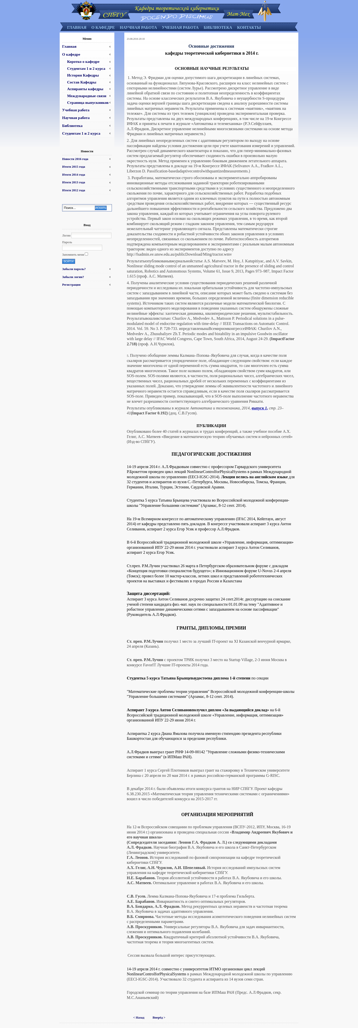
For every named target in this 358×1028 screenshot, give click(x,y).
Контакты (249, 27)
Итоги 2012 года (73, 190)
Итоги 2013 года (73, 182)
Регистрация (71, 284)
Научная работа (138, 27)
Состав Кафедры (81, 82)
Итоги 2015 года (73, 166)
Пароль (67, 242)
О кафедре (103, 27)
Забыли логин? (73, 277)
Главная (76, 27)
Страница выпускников (88, 102)
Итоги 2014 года (73, 174)
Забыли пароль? (74, 269)
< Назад (138, 1017)
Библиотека (218, 27)
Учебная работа (180, 27)
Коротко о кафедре (83, 61)
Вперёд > (159, 1017)
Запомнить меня (73, 254)
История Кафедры (83, 75)
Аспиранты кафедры (85, 89)
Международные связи (86, 96)
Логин (66, 235)
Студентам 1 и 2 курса (86, 68)
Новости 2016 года (75, 159)
